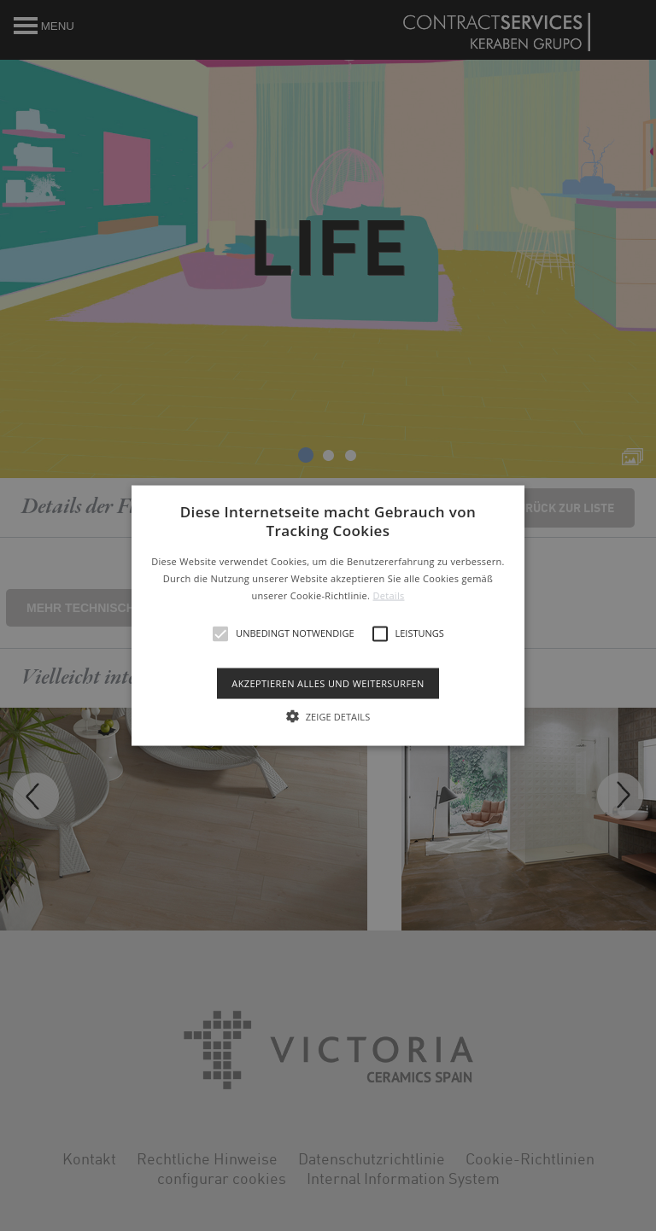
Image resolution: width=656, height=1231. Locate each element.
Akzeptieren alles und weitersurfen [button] (327, 682)
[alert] (328, 615)
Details (388, 594)
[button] (328, 616)
